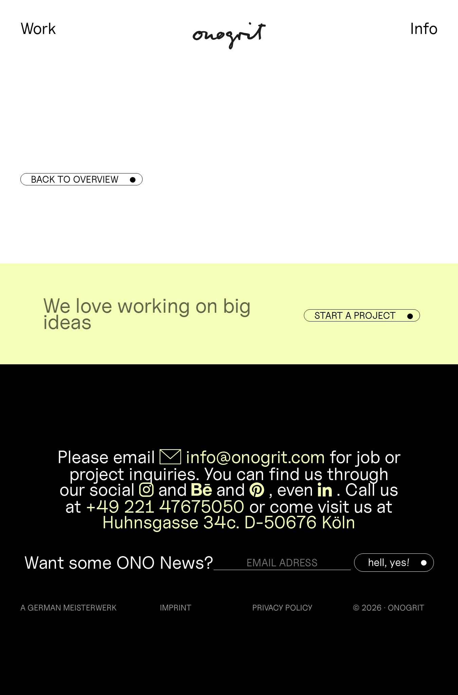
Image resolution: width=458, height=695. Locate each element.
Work (38, 28)
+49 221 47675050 (165, 506)
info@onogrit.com (255, 457)
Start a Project (363, 315)
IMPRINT (175, 608)
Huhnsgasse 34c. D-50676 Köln (228, 522)
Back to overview (83, 179)
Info (424, 28)
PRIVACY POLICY (282, 608)
